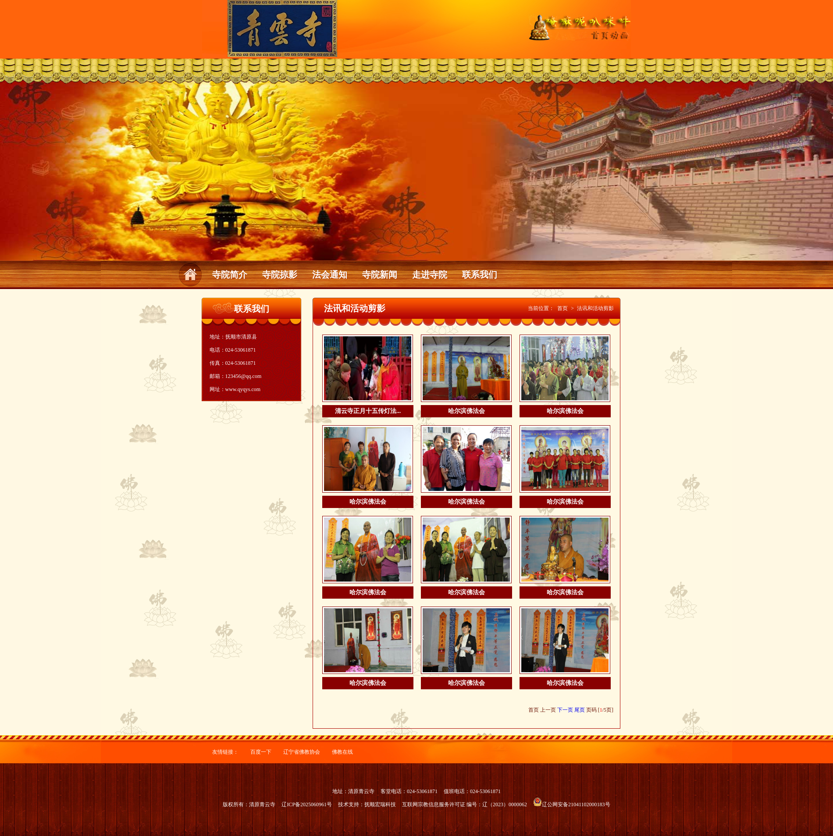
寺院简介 (229, 274)
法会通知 (329, 274)
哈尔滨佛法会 (466, 411)
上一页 (548, 710)
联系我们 (479, 274)
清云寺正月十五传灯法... (368, 411)
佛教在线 (342, 752)
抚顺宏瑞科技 (380, 804)
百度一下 (260, 752)
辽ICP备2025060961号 (306, 804)
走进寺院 (429, 274)
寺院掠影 (279, 274)
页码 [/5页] (599, 710)
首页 (562, 308)
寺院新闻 (379, 274)
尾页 (579, 710)
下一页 (565, 710)
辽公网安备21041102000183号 (571, 804)
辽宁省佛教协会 (301, 752)
